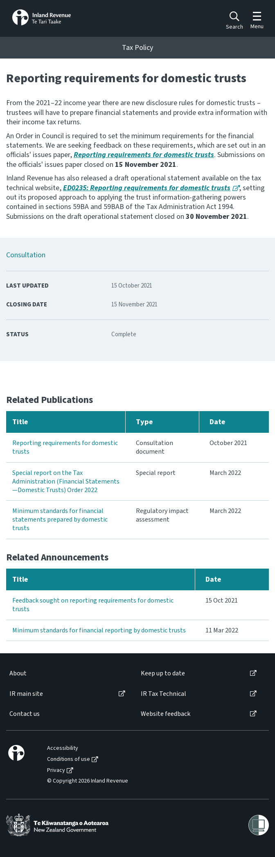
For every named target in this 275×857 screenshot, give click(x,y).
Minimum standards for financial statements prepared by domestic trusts (60, 519)
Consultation (25, 255)
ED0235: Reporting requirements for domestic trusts (146, 188)
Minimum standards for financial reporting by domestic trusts (99, 630)
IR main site (26, 694)
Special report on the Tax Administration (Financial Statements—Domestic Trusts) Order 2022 (65, 481)
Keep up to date (163, 673)
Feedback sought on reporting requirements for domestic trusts (93, 605)
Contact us (24, 714)
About (18, 673)
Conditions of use (68, 759)
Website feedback (165, 714)
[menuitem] (66, 673)
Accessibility (62, 748)
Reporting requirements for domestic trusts (65, 447)
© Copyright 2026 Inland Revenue (87, 781)
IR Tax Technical (163, 694)
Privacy (56, 770)
